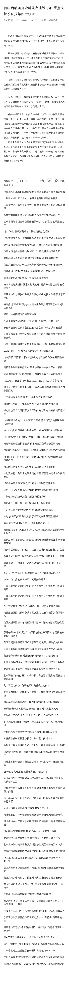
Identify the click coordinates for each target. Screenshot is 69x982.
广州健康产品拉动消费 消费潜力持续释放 (25, 496)
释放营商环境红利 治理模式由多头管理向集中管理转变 (32, 215)
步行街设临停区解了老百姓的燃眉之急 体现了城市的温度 (33, 327)
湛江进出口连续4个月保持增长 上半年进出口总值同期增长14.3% (34, 929)
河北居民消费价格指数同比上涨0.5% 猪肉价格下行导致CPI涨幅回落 (34, 389)
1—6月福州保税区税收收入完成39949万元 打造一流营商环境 (34, 724)
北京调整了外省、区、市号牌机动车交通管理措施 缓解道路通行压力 (34, 677)
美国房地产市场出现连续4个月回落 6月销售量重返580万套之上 (34, 869)
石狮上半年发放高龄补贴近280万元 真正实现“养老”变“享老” (34, 745)
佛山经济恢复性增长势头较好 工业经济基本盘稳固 (30, 466)
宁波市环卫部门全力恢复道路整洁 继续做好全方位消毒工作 (34, 910)
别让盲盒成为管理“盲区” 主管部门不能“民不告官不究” (31, 321)
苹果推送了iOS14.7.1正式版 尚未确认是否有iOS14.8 (31, 715)
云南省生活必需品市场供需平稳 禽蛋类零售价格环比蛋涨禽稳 (34, 207)
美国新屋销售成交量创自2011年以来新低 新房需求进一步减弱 (33, 886)
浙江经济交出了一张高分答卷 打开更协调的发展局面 (31, 403)
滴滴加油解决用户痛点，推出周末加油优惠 (26, 278)
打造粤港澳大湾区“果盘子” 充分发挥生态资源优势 (29, 483)
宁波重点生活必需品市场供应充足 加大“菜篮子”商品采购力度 (34, 919)
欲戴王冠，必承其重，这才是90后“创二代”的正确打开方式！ (32, 564)
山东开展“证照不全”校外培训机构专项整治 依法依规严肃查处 (34, 359)
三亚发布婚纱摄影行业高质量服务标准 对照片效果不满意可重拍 (34, 296)
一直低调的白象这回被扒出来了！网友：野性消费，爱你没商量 (34, 588)
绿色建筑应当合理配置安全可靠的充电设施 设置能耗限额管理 (34, 412)
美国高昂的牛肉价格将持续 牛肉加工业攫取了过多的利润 (33, 877)
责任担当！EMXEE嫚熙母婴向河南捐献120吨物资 (29, 271)
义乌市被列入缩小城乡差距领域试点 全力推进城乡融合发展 (34, 238)
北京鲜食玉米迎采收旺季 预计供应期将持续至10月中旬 (32, 838)
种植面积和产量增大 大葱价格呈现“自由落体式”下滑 (30, 731)
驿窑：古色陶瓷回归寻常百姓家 (20, 314)
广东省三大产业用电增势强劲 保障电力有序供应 (28, 509)
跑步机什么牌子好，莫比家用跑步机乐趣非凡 (27, 503)
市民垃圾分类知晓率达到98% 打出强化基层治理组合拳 (32, 251)
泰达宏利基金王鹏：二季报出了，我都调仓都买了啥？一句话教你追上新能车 (34, 902)
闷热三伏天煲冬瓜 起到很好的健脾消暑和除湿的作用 (31, 490)
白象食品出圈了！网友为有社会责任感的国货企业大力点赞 (34, 549)
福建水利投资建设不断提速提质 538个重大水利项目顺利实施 (34, 763)
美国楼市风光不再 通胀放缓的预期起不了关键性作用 (31, 655)
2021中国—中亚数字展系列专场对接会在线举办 (28, 350)
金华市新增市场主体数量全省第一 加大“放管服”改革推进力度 (34, 223)
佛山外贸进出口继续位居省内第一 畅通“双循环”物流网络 (33, 430)
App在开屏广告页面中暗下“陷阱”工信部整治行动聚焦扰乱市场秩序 (33, 458)
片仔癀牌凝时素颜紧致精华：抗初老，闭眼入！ (28, 738)
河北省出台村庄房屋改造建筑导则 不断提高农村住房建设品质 (34, 823)
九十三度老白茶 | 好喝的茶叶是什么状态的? (26, 685)
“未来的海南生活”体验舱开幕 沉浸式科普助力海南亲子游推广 (34, 753)
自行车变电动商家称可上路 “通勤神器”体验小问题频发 (31, 702)
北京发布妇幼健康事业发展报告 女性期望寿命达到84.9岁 (33, 844)
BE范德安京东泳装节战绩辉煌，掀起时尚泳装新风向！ (32, 708)
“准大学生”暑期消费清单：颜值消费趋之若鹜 (26, 231)
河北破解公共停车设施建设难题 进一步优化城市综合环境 (33, 814)
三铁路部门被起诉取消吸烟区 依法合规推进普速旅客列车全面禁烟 (34, 541)
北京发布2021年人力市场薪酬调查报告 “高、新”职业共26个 (34, 662)
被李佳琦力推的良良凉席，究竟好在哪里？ (26, 579)
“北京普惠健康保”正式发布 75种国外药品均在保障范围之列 (34, 963)
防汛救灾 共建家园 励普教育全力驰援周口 (25, 771)
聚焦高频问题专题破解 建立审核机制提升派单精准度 (31, 258)
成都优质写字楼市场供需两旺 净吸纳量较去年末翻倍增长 (33, 374)
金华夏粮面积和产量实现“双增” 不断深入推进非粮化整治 (33, 244)
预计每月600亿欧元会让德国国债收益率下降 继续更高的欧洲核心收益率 (34, 634)
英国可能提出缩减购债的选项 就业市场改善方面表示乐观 (33, 649)
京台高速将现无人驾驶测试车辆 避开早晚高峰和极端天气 (33, 264)
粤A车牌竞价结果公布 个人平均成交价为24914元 (29, 937)
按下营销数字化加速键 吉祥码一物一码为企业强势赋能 (32, 606)
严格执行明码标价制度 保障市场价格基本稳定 (27, 894)
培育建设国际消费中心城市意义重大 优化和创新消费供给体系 (34, 614)
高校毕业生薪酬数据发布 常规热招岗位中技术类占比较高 (33, 367)
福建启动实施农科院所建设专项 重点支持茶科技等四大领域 (34, 191)
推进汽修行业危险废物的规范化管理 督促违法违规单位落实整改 (34, 475)
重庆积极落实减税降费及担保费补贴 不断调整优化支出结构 (34, 851)
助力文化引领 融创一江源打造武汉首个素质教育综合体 (32, 572)
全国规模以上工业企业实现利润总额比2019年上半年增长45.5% (33, 859)
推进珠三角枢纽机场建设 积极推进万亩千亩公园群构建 (32, 443)
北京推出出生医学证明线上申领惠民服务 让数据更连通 (32, 669)
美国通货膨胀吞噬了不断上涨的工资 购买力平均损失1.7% (33, 642)
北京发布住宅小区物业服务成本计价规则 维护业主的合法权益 (34, 694)
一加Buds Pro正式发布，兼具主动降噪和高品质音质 (31, 198)
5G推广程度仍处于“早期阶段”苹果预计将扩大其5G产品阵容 (34, 450)
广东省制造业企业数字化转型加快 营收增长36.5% (29, 950)
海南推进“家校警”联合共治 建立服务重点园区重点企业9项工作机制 (33, 306)
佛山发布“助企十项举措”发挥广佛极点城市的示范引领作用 (33, 437)
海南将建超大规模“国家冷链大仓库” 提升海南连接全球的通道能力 (34, 286)
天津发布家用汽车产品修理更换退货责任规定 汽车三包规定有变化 (34, 336)
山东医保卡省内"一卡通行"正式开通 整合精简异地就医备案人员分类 (34, 422)
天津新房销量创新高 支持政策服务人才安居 (26, 808)
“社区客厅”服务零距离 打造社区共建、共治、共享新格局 (33, 380)
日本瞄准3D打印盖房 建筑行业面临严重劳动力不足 (30, 831)
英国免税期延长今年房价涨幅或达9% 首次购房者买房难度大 (34, 624)
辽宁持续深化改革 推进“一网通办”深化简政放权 (28, 397)
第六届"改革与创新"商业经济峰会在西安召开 (27, 523)
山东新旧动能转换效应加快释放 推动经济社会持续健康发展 (34, 344)
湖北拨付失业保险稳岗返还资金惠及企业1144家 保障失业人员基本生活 (33, 780)
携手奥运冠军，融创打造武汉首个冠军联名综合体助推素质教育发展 (34, 800)
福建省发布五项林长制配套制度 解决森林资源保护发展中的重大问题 (34, 790)
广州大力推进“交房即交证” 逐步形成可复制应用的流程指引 (34, 957)
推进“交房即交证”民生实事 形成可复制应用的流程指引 (31, 516)
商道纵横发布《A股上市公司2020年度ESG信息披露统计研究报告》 (34, 531)
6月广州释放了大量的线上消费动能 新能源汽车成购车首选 (34, 944)
